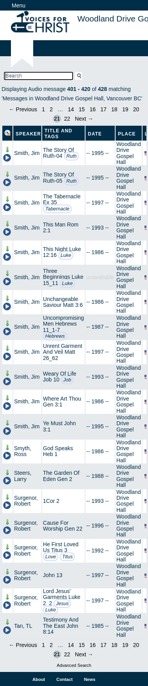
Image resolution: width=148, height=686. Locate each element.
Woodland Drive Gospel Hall (128, 153)
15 (82, 109)
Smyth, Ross (22, 451)
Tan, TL (23, 626)
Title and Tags (58, 133)
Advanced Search (74, 665)
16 (92, 109)
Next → (84, 119)
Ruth (71, 156)
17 (103, 109)
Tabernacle (57, 209)
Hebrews (55, 336)
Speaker (28, 134)
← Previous (23, 109)
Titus (67, 556)
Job (67, 380)
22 (67, 119)
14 (71, 109)
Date (95, 134)
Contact (64, 679)
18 (114, 109)
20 (136, 109)
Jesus (62, 603)
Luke (66, 255)
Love (50, 556)
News (89, 679)
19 (125, 109)
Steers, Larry (22, 476)
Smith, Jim (26, 153)
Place (127, 134)
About (38, 679)
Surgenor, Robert (26, 501)
